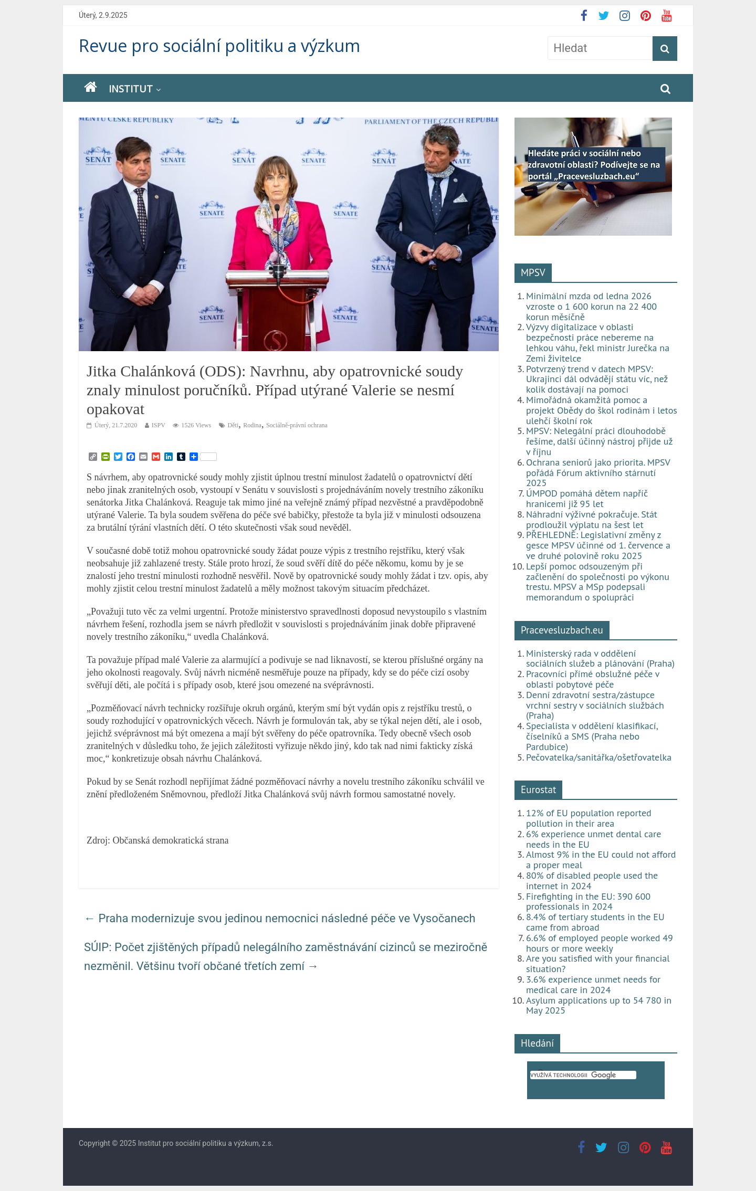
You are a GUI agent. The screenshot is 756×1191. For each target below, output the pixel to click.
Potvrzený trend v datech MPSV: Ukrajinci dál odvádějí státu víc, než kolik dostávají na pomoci (597, 379)
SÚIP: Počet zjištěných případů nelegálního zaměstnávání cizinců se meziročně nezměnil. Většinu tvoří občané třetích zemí (285, 956)
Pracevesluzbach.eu (562, 630)
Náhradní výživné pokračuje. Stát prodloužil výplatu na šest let (591, 519)
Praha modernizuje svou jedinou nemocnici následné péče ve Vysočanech (280, 918)
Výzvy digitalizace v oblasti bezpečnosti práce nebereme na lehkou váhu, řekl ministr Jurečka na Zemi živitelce (597, 342)
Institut (131, 88)
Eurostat (538, 789)
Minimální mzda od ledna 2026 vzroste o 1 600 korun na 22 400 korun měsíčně (591, 306)
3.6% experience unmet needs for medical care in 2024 (593, 984)
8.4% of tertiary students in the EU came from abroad (595, 922)
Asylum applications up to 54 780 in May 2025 (598, 1005)
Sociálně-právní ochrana (297, 425)
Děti (233, 425)
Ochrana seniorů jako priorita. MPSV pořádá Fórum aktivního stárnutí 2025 (598, 472)
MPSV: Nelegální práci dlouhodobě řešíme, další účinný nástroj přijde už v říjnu (599, 441)
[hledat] (583, 1075)
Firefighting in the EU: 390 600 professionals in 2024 (588, 901)
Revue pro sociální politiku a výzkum (219, 45)
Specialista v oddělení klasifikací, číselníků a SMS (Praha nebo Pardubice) (591, 736)
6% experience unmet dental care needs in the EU (593, 839)
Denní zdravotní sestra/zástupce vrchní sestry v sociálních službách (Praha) (595, 705)
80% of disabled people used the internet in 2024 (592, 880)
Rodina (252, 425)
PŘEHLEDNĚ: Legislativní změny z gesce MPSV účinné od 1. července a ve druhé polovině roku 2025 (598, 545)
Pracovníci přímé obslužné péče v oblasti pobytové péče (592, 679)
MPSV (533, 272)
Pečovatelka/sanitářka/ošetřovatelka (598, 757)
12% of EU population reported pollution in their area (589, 818)
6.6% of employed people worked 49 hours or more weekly (599, 943)
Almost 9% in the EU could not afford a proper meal (601, 859)
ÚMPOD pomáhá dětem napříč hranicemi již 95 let (587, 498)
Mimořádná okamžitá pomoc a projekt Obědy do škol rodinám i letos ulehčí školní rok (601, 410)
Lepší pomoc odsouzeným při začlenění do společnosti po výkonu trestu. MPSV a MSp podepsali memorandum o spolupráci (597, 581)
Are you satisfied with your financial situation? (598, 963)
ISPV (158, 425)
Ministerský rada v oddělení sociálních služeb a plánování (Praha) (600, 658)
